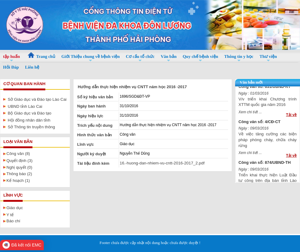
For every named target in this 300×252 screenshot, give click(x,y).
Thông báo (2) (19, 173)
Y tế (10, 215)
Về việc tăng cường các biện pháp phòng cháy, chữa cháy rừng (267, 141)
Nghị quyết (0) (19, 167)
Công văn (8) (18, 153)
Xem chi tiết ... (250, 113)
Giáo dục (14, 207)
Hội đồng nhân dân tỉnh (29, 120)
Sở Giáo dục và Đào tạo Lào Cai (37, 99)
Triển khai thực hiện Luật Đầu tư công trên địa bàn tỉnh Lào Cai (267, 181)
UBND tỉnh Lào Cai (25, 106)
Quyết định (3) (19, 160)
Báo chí (13, 221)
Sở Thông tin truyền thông (31, 127)
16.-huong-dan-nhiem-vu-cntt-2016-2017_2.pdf (162, 163)
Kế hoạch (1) (18, 180)
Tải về (291, 116)
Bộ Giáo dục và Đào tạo (29, 113)
